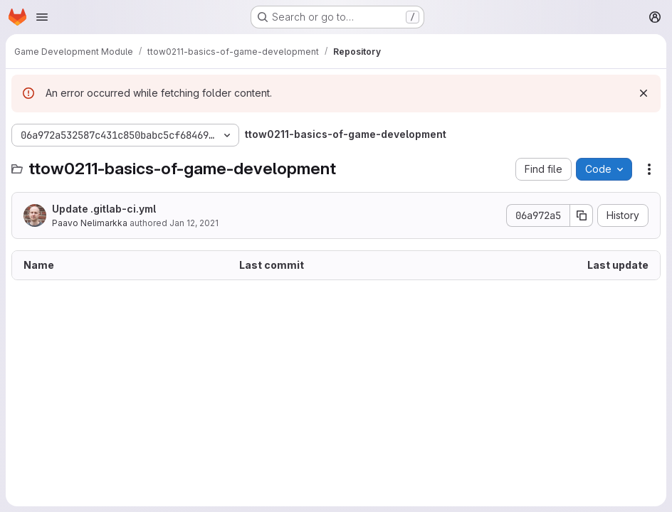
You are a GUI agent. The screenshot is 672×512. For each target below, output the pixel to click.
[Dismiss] (643, 93)
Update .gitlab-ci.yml (104, 209)
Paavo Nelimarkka (89, 223)
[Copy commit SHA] (581, 215)
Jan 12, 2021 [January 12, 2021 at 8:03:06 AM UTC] (194, 223)
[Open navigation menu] (42, 17)
